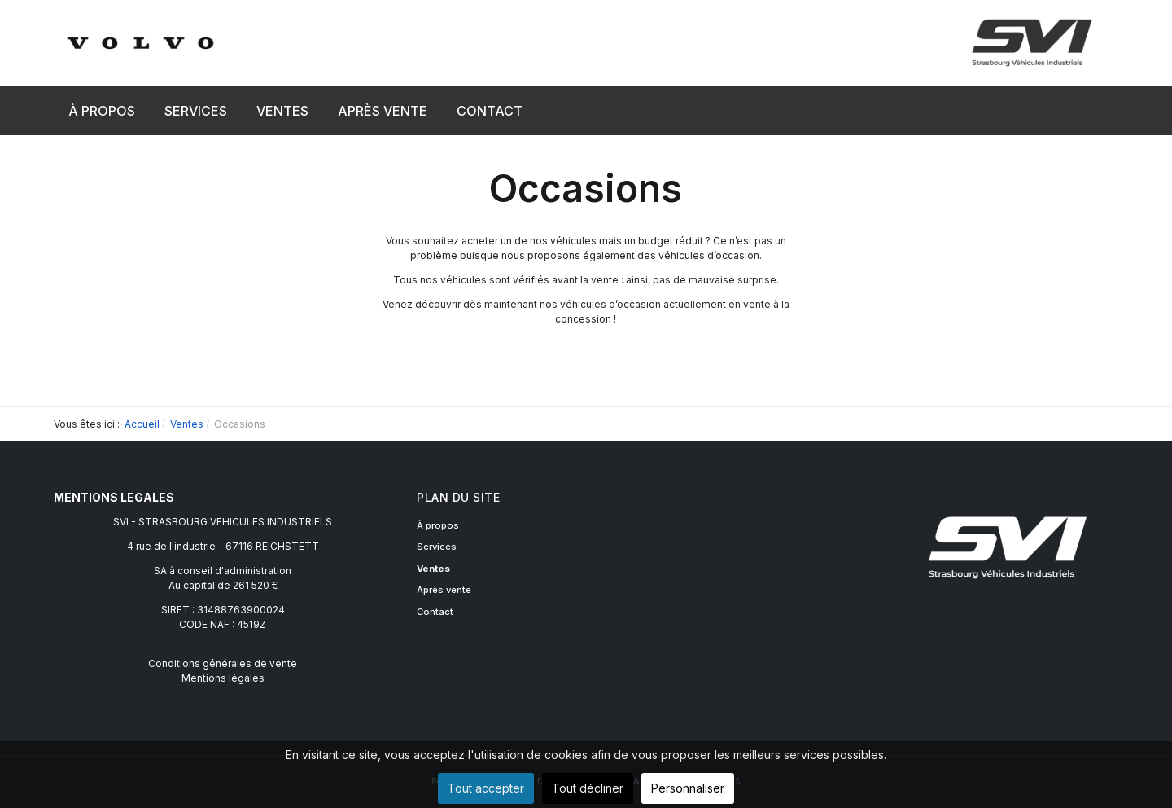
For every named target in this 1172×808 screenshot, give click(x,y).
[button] (196, 110)
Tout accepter (486, 788)
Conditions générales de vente (222, 663)
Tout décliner (587, 788)
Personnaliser (687, 788)
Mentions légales (223, 678)
